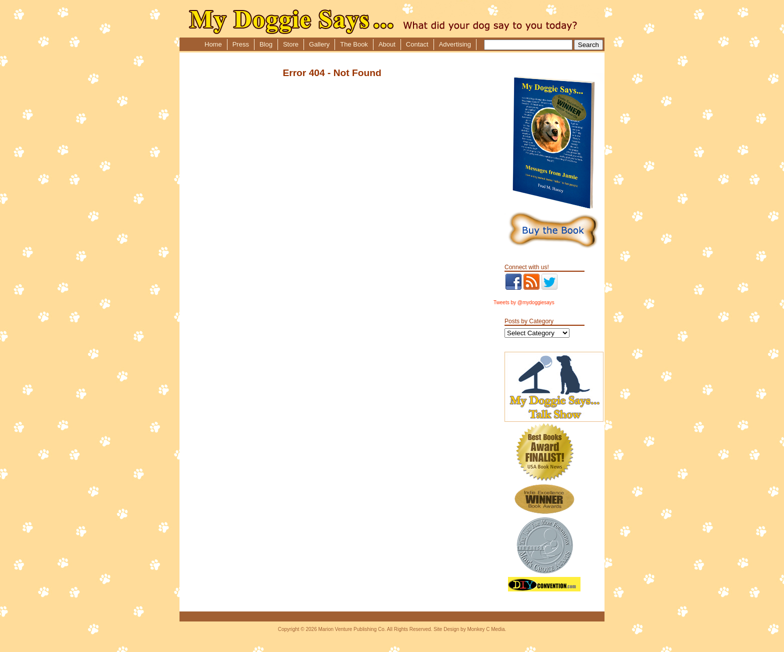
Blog (266, 44)
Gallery (319, 44)
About (387, 44)
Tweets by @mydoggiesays (524, 302)
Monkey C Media (485, 629)
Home (213, 44)
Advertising (455, 44)
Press (240, 44)
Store (290, 44)
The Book (354, 44)
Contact (417, 44)
